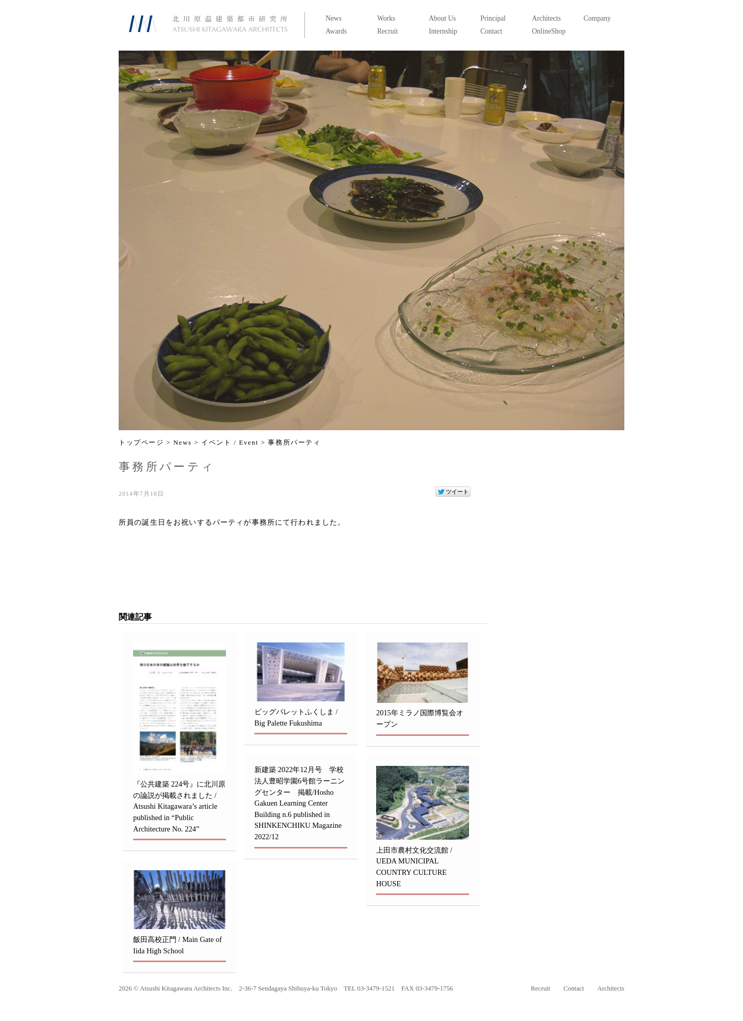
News (334, 18)
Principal (493, 18)
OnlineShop (549, 31)
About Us (442, 18)
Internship (443, 31)
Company (597, 18)
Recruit (387, 31)
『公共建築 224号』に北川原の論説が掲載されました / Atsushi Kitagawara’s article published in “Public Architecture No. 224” (179, 806)
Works (386, 18)
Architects (546, 18)
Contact (491, 31)
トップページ (141, 442)
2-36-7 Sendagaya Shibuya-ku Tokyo (288, 988)
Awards (336, 31)
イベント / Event (230, 442)
